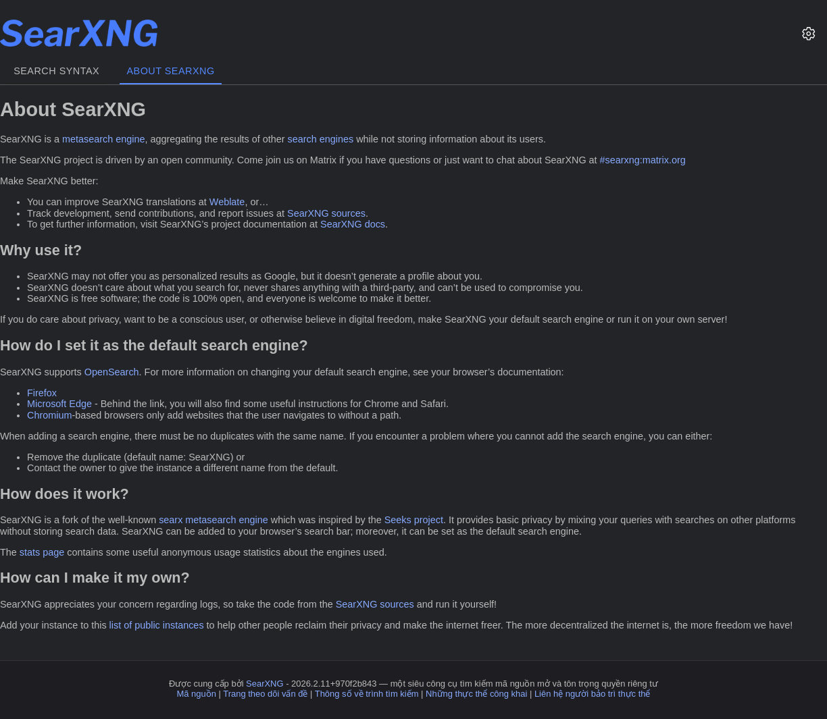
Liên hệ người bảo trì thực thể (592, 694)
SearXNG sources (326, 213)
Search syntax (56, 70)
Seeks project (413, 519)
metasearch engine (103, 139)
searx (170, 519)
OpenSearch (111, 372)
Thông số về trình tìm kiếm (367, 694)
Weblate (227, 201)
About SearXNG (170, 70)
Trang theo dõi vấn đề (265, 694)
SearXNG (264, 683)
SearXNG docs (352, 224)
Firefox (42, 393)
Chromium (49, 415)
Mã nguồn (196, 694)
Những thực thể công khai (476, 694)
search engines (321, 139)
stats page (42, 552)
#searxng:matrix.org (643, 160)
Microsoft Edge (59, 403)
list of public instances (156, 625)
